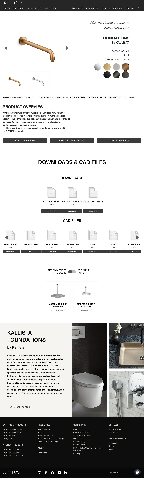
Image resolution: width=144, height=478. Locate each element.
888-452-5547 (115, 429)
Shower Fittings (44, 97)
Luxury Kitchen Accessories (14, 456)
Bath (7, 8)
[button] (137, 472)
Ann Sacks (113, 443)
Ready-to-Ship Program (48, 442)
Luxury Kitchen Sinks (11, 453)
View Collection (20, 407)
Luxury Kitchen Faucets (12, 449)
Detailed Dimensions (72, 140)
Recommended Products (57, 271)
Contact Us (113, 433)
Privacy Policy (79, 442)
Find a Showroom (112, 8)
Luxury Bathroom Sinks (12, 433)
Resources (92, 8)
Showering (29, 97)
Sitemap (76, 454)
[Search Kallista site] (139, 8)
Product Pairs (83, 271)
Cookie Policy (79, 445)
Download (51, 211)
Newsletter (42, 453)
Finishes (41, 433)
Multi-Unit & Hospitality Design (51, 439)
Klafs (111, 449)
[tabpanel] (72, 296)
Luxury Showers (9, 436)
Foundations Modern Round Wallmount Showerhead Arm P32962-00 (86, 97)
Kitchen (18, 8)
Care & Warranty (119, 140)
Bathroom (16, 97)
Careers (76, 429)
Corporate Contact (81, 433)
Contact (130, 8)
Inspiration (34, 8)
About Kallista (44, 429)
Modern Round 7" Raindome (86, 305)
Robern (112, 446)
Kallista (6, 97)
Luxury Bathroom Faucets (13, 429)
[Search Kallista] (122, 473)
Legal (75, 439)
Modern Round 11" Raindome (58, 305)
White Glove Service (81, 436)
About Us (50, 8)
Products (77, 8)
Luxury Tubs (8, 439)
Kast (110, 453)
